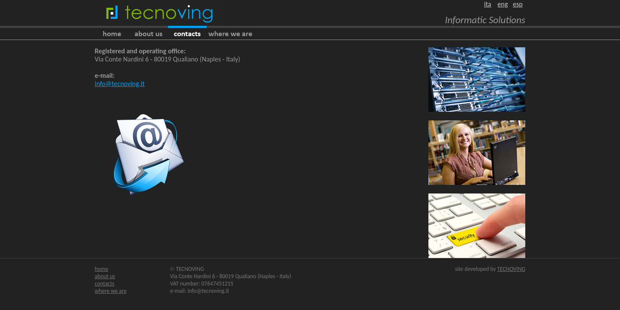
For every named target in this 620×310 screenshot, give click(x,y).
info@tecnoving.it (120, 84)
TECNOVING (511, 269)
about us (105, 276)
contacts (104, 283)
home (101, 269)
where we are (111, 291)
